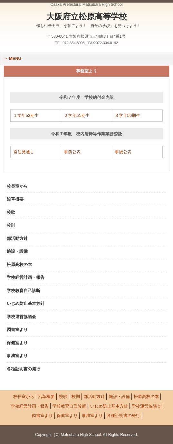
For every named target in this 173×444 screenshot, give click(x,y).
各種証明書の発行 (23, 368)
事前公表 (72, 151)
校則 (11, 225)
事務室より (17, 355)
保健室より (17, 342)
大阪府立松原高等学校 (86, 20)
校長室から (17, 186)
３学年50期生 (127, 115)
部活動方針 (17, 238)
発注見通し (23, 151)
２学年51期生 (76, 115)
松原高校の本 (19, 264)
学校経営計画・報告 (25, 277)
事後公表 (123, 151)
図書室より (17, 329)
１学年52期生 (26, 115)
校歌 (11, 212)
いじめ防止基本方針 (25, 303)
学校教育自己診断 (23, 290)
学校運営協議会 (21, 316)
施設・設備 (17, 251)
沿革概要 (15, 199)
